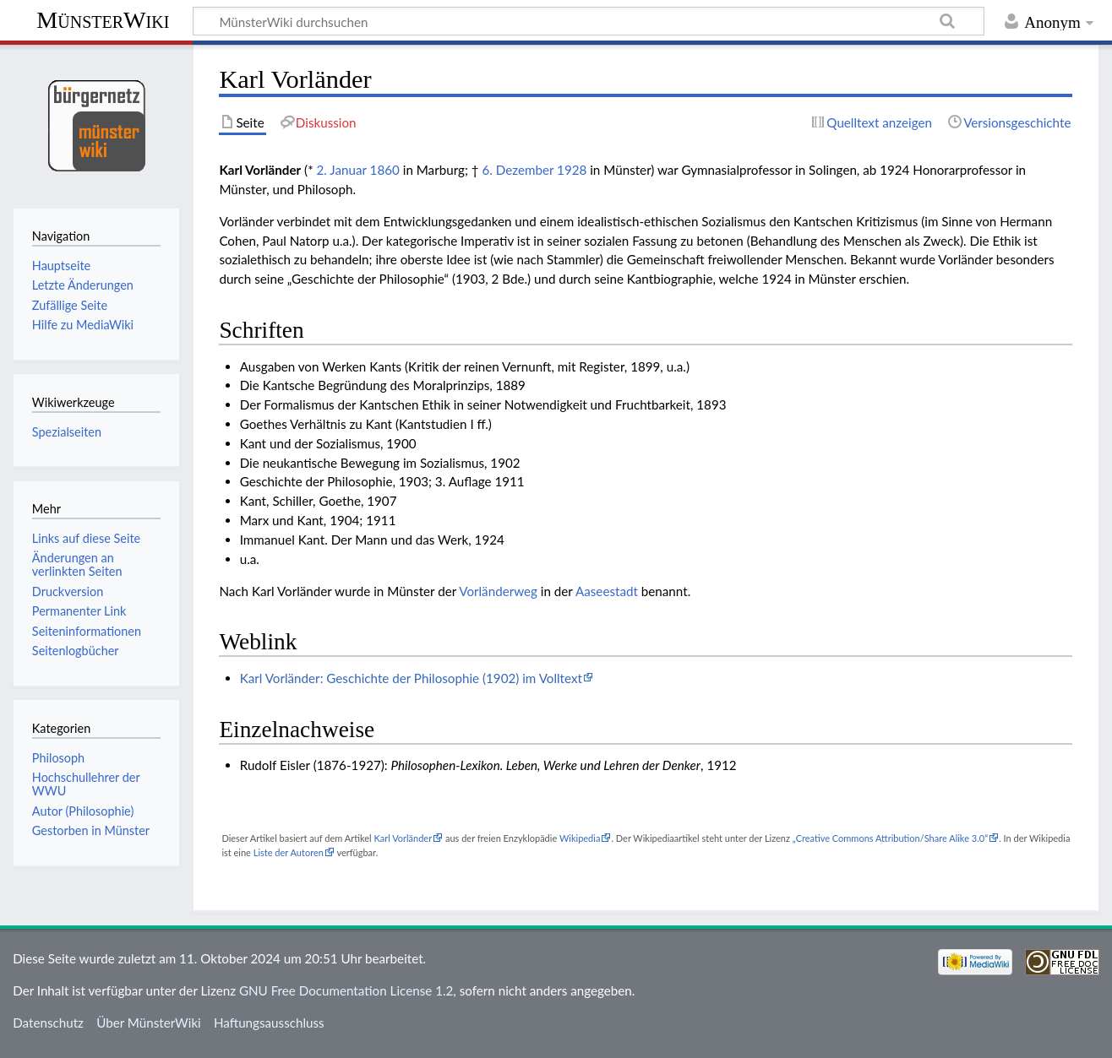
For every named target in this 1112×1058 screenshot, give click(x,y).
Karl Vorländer (402, 838)
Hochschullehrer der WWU (86, 784)
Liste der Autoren (288, 852)
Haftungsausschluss (269, 1022)
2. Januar (342, 169)
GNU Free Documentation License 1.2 (346, 990)
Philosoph (58, 758)
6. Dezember (517, 169)
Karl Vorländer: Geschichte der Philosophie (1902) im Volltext (411, 678)
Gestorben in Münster (91, 830)
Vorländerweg (498, 591)
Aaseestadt (606, 591)
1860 (385, 169)
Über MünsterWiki (148, 1022)
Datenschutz (48, 1022)
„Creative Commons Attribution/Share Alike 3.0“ (890, 838)
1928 (571, 169)
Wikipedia (579, 838)
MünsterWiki (102, 20)
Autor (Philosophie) (83, 811)
